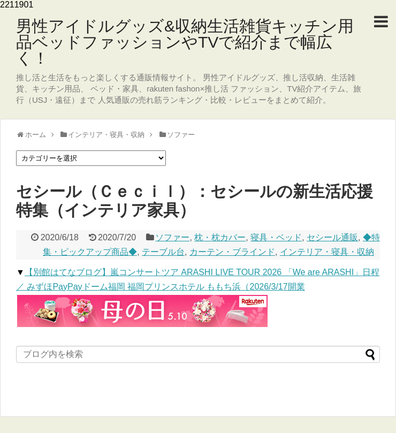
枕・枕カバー (220, 237)
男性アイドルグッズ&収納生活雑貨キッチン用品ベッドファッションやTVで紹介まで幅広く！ (185, 42)
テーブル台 (163, 251)
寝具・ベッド (276, 237)
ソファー (172, 237)
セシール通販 (332, 237)
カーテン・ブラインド (232, 251)
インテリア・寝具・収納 (327, 251)
